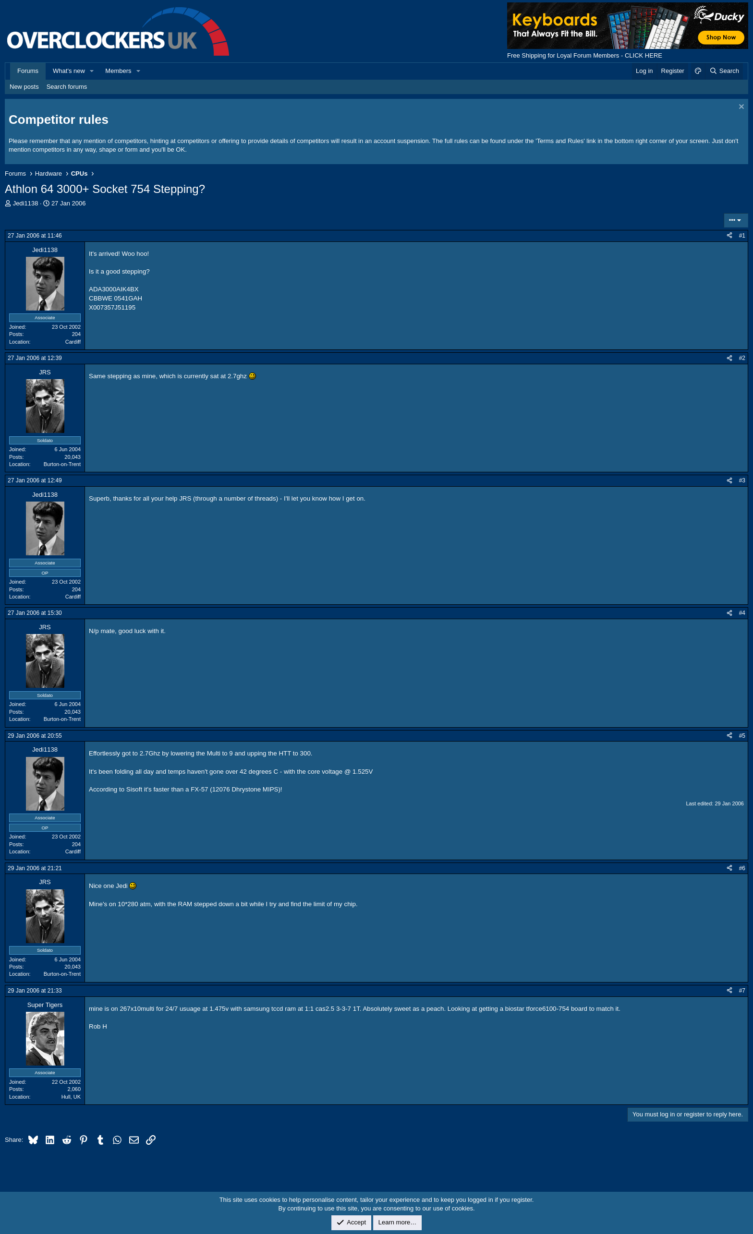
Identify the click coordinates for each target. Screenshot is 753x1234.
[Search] (724, 71)
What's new (69, 70)
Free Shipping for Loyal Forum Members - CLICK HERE (584, 55)
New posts (24, 86)
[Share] (729, 235)
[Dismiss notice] (740, 108)
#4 (742, 613)
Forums (27, 70)
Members (118, 70)
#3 (742, 480)
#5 (742, 735)
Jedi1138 (25, 203)
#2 (742, 358)
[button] (92, 71)
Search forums (67, 86)
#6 (742, 868)
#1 (742, 235)
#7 (742, 990)
